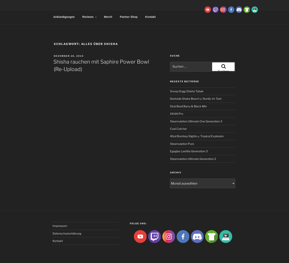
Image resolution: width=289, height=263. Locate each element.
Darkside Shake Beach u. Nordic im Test (195, 98)
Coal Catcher (178, 128)
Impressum (60, 225)
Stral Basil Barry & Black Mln (188, 106)
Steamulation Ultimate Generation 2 (193, 158)
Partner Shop (128, 16)
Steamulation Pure (182, 143)
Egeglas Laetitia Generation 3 (189, 151)
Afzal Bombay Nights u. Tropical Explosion (197, 136)
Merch (108, 16)
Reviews (89, 16)
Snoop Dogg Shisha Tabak (187, 91)
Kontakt (150, 16)
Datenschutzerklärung (67, 233)
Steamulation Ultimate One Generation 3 (196, 121)
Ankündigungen (64, 16)
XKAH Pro (176, 113)
